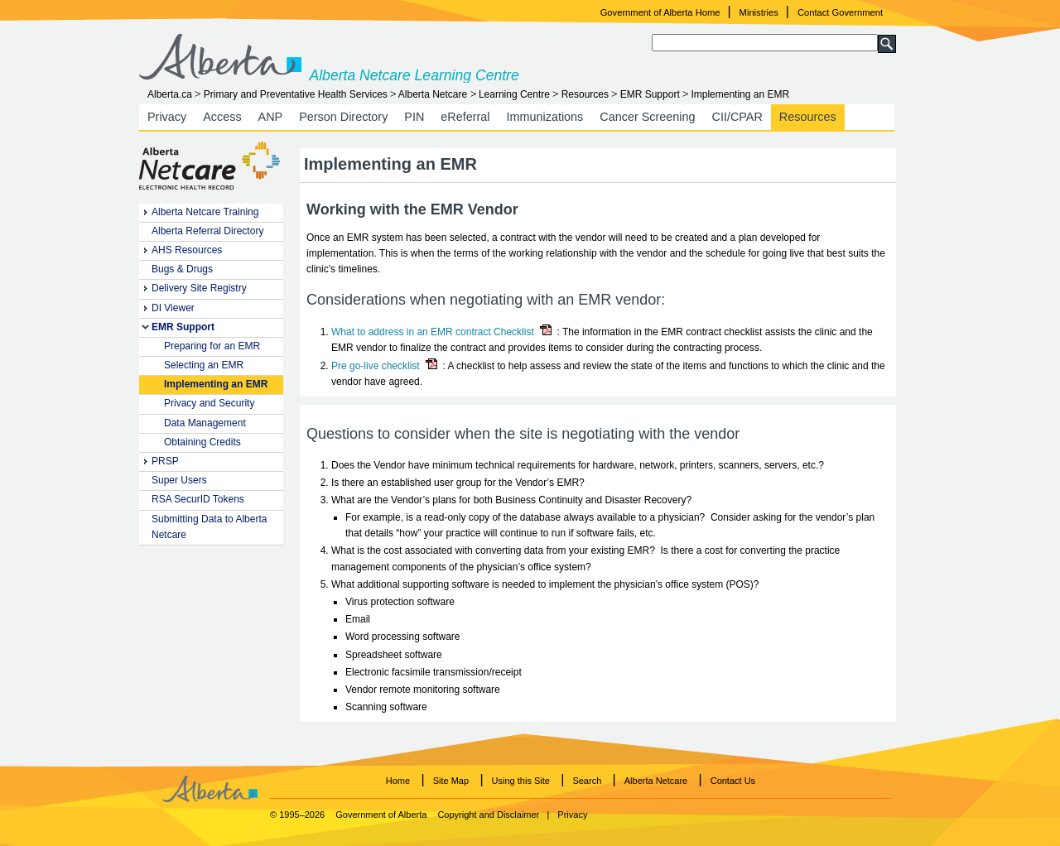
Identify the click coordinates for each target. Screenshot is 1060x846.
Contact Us (733, 781)
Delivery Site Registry (199, 288)
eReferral (465, 116)
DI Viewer (173, 308)
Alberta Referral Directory (207, 231)
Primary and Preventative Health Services (296, 94)
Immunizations (545, 116)
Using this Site (521, 781)
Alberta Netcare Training (205, 212)
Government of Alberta (380, 815)
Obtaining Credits (202, 442)
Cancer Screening (647, 116)
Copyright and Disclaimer (488, 815)
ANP (270, 116)
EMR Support (650, 94)
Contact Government (840, 12)
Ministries (759, 12)
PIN (414, 116)
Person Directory (343, 116)
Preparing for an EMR (212, 346)
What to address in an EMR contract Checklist (432, 332)
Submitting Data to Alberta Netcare (209, 527)
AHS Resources (187, 250)
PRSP (165, 461)
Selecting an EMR (203, 365)
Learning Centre (514, 94)
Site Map (451, 781)
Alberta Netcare (432, 94)
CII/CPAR (737, 116)
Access (222, 116)
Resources (585, 94)
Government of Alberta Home (660, 12)
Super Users (179, 480)
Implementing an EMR (215, 384)
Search (586, 781)
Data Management (205, 423)
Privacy (166, 116)
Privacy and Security (209, 403)
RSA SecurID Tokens (198, 499)
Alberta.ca (169, 94)
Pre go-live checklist (375, 366)
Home (398, 781)
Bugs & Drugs (182, 269)
